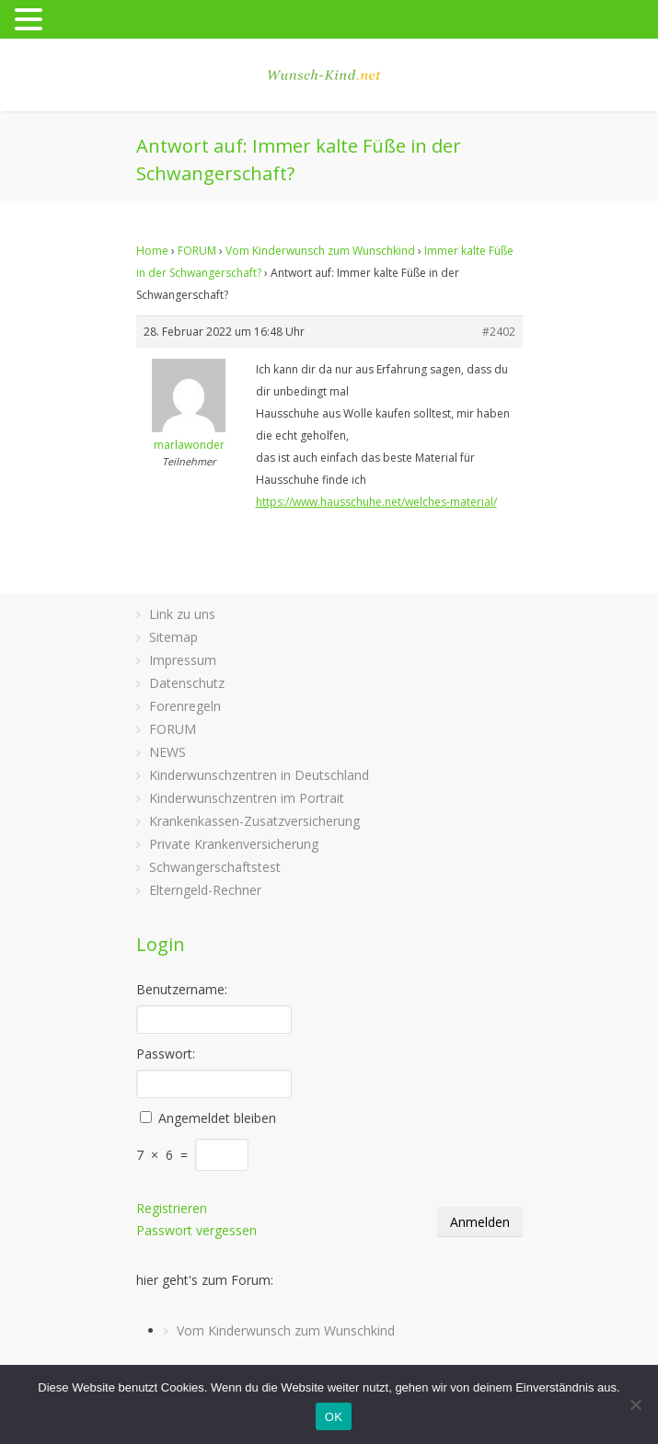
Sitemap (173, 637)
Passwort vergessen (196, 1230)
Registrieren (171, 1208)
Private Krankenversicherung (233, 844)
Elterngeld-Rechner (205, 890)
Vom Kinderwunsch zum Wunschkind (320, 250)
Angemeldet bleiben (217, 1118)
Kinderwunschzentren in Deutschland (259, 775)
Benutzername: (181, 989)
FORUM (197, 250)
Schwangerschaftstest (215, 867)
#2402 (498, 331)
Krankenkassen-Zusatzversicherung (254, 821)
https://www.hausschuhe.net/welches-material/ (376, 502)
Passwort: (165, 1053)
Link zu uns (182, 614)
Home (152, 250)
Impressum (182, 660)
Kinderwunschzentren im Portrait (246, 798)
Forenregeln (185, 706)
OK (333, 1417)
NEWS (167, 752)
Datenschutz (187, 683)
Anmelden (480, 1222)
